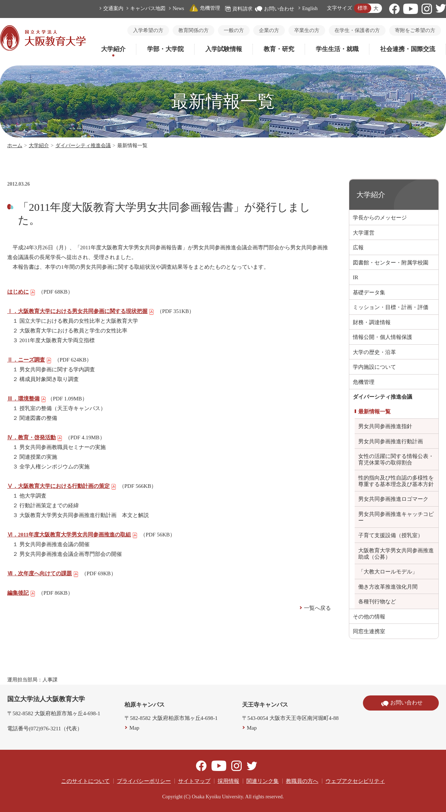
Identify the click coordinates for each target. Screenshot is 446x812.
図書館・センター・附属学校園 (390, 263)
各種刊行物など (377, 601)
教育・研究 (279, 49)
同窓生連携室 (369, 631)
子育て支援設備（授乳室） (390, 535)
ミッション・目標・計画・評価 (390, 307)
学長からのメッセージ (380, 218)
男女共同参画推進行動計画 (390, 441)
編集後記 (21, 593)
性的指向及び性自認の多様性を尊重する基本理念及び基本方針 (396, 481)
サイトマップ (194, 781)
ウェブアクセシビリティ (355, 781)
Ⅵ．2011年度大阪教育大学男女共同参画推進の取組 (72, 534)
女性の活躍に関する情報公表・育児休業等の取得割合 (396, 459)
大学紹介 (113, 49)
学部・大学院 (165, 49)
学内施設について (374, 367)
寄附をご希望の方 (415, 30)
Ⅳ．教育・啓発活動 (35, 437)
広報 (358, 247)
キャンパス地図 (147, 8)
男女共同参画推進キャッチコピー (396, 517)
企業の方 (269, 30)
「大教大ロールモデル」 (388, 572)
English (310, 8)
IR (355, 277)
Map (134, 728)
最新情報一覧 (374, 411)
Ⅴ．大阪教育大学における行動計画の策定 (62, 486)
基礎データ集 (369, 292)
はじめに (21, 292)
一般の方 (234, 30)
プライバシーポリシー (144, 781)
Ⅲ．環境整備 (26, 399)
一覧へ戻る (317, 608)
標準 (363, 8)
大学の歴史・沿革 (374, 352)
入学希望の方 (148, 30)
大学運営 (363, 233)
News (178, 8)
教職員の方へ (302, 781)
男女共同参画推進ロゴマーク (393, 499)
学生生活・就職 (337, 49)
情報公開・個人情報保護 (382, 337)
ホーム (14, 145)
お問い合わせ (274, 9)
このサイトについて (85, 781)
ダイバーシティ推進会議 (83, 145)
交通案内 (113, 8)
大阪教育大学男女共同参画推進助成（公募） (396, 554)
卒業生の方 (306, 30)
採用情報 (228, 781)
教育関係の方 (193, 30)
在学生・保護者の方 (357, 30)
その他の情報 (369, 617)
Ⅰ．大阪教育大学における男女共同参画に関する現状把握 (80, 311)
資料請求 (238, 9)
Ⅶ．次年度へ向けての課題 (43, 573)
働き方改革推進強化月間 (388, 587)
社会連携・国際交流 (407, 49)
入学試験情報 (223, 49)
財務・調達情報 (372, 322)
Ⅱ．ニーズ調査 (29, 360)
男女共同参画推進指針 (385, 426)
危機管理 (204, 8)
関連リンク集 (262, 781)
